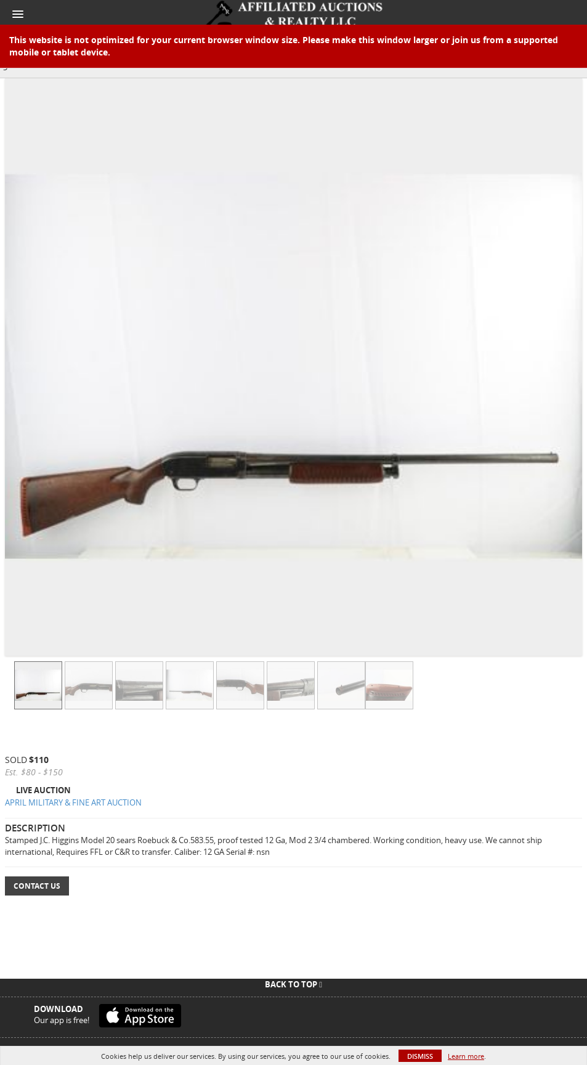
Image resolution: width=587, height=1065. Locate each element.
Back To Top (293, 984)
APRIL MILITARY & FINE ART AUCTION (73, 802)
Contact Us (37, 886)
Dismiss (420, 1056)
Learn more (466, 1056)
